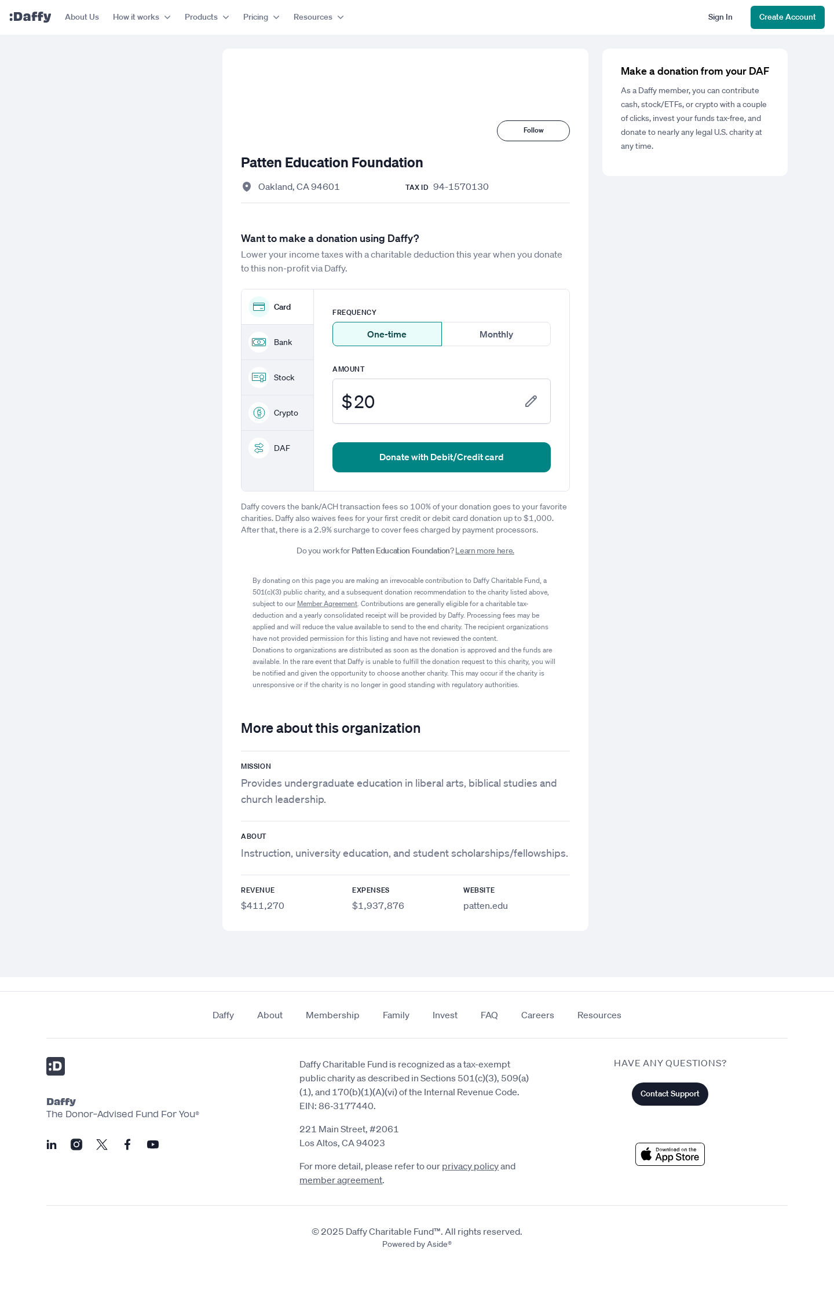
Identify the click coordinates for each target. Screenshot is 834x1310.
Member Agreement (327, 603)
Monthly (496, 334)
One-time (387, 334)
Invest (445, 1015)
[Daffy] (30, 17)
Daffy (223, 1015)
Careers (537, 1015)
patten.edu (485, 905)
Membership (333, 1015)
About (270, 1015)
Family (396, 1015)
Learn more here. (484, 550)
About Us (82, 17)
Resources (599, 1015)
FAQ (489, 1015)
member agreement (340, 1180)
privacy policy (470, 1166)
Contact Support (670, 1093)
